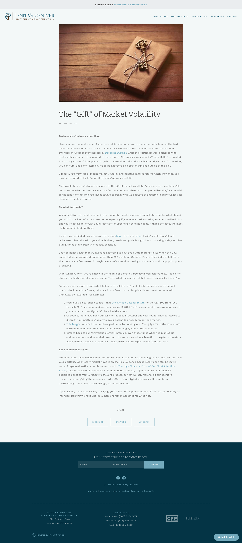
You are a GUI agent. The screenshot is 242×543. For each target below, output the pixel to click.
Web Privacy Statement (127, 485)
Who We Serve (179, 16)
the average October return (128, 302)
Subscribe (154, 465)
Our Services (200, 16)
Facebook (98, 422)
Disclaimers (109, 485)
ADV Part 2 (92, 491)
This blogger (73, 324)
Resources (217, 16)
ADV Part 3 (105, 491)
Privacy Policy (148, 491)
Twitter (121, 422)
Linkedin (144, 422)
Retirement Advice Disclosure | (127, 491)
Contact (232, 16)
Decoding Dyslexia (116, 152)
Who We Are (160, 16)
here (119, 236)
